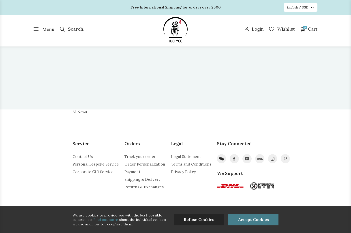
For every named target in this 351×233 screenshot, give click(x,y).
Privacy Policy (183, 171)
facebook (234, 158)
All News (80, 111)
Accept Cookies (253, 219)
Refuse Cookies (199, 219)
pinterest (285, 158)
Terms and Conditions (191, 164)
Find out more (105, 219)
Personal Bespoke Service (96, 164)
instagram (272, 158)
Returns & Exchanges (144, 187)
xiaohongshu (259, 158)
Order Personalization (144, 164)
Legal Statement (186, 156)
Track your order (140, 156)
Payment (132, 171)
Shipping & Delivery (142, 179)
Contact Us (83, 156)
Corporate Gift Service (93, 171)
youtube (247, 158)
